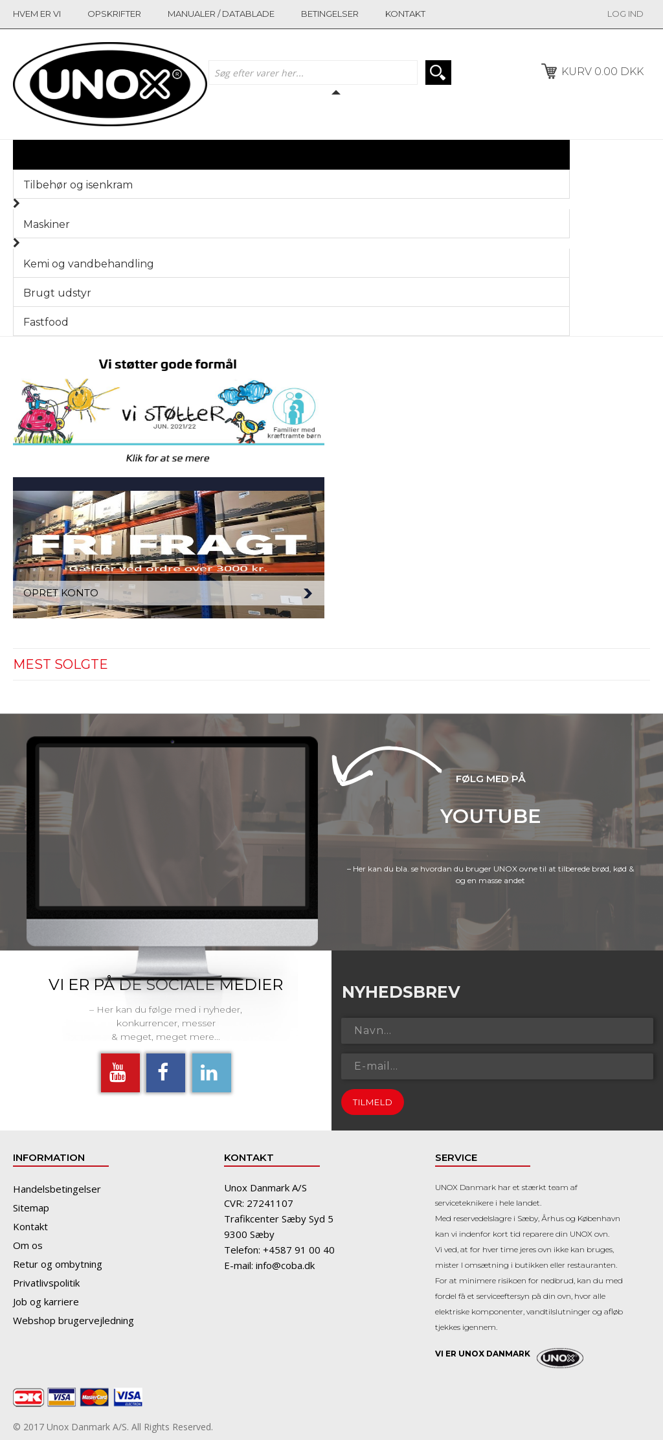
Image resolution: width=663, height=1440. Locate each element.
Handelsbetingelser (57, 1188)
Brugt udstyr (57, 293)
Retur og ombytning (57, 1263)
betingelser (330, 13)
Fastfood (46, 322)
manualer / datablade (221, 13)
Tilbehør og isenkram (78, 185)
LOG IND (625, 13)
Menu (543, 155)
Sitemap (31, 1207)
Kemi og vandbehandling (88, 264)
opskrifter (114, 13)
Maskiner (46, 224)
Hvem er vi (37, 13)
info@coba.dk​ (285, 1265)
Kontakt (30, 1226)
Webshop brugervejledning (73, 1320)
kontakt (405, 13)
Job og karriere (46, 1301)
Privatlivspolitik (46, 1282)
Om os (28, 1245)
